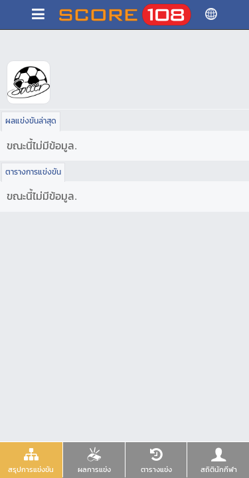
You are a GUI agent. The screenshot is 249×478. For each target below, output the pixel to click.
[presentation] (31, 459)
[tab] (31, 460)
